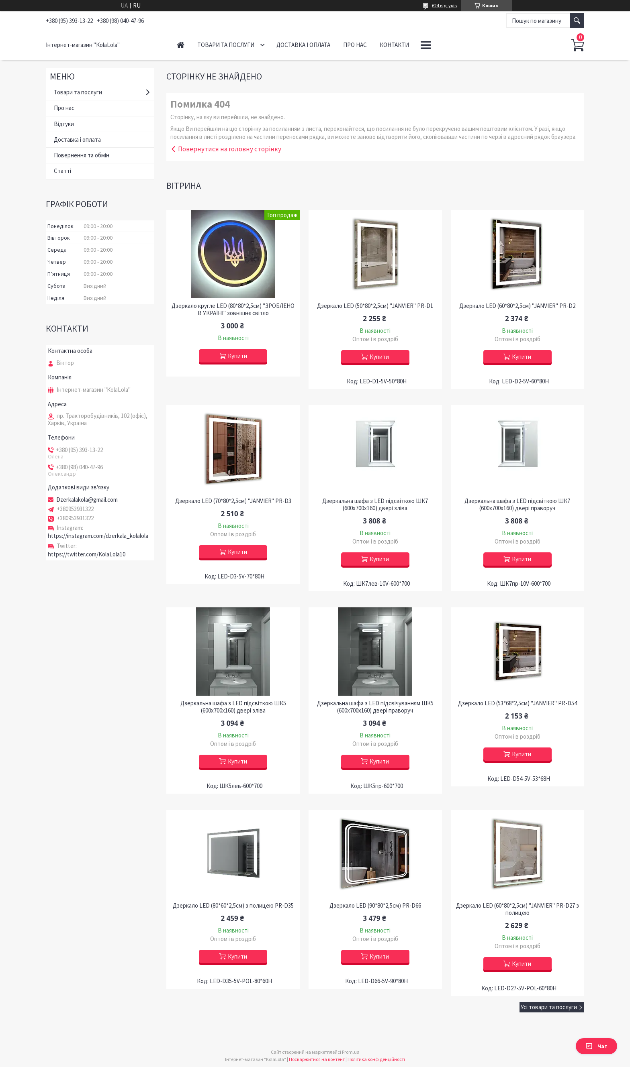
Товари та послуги (225, 45)
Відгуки (64, 124)
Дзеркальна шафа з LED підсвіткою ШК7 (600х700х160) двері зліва (375, 504)
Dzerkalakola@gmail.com (87, 499)
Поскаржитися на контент (317, 1059)
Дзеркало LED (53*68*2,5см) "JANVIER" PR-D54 (517, 703)
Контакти (394, 45)
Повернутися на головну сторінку (229, 149)
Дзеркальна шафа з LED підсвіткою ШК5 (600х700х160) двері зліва (233, 707)
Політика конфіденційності (376, 1059)
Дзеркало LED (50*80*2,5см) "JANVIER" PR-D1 (375, 306)
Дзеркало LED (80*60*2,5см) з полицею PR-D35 (233, 905)
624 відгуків (444, 5)
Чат (596, 1046)
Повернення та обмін (81, 155)
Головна (180, 45)
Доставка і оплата (303, 45)
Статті (62, 171)
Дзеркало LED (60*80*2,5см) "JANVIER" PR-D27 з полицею (517, 909)
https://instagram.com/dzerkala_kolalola (98, 536)
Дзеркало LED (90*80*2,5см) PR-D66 (375, 905)
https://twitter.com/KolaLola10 (86, 554)
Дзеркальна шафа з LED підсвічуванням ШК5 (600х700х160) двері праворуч (375, 707)
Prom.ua (351, 1052)
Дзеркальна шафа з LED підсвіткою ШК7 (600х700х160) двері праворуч (517, 504)
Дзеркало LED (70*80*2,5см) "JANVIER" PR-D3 (233, 501)
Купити (237, 356)
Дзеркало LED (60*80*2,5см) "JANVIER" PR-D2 (517, 306)
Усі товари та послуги (549, 1007)
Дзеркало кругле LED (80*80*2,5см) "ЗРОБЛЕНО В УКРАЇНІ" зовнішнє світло (233, 309)
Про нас (355, 45)
